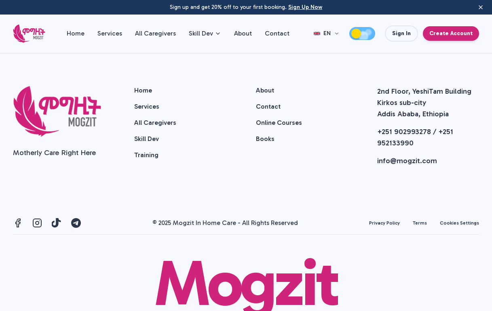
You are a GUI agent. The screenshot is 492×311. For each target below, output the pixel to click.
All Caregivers (155, 33)
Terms (420, 223)
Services (109, 33)
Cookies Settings (459, 223)
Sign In (401, 33)
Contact (277, 33)
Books (265, 139)
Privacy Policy (384, 223)
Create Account (451, 33)
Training (146, 155)
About (243, 33)
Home (75, 33)
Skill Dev (205, 33)
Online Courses (279, 122)
